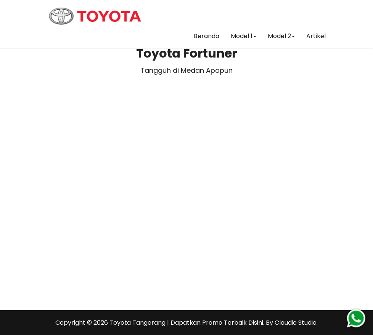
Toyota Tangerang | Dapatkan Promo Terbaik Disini (186, 322)
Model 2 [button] (281, 36)
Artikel (316, 36)
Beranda (206, 36)
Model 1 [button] (243, 36)
